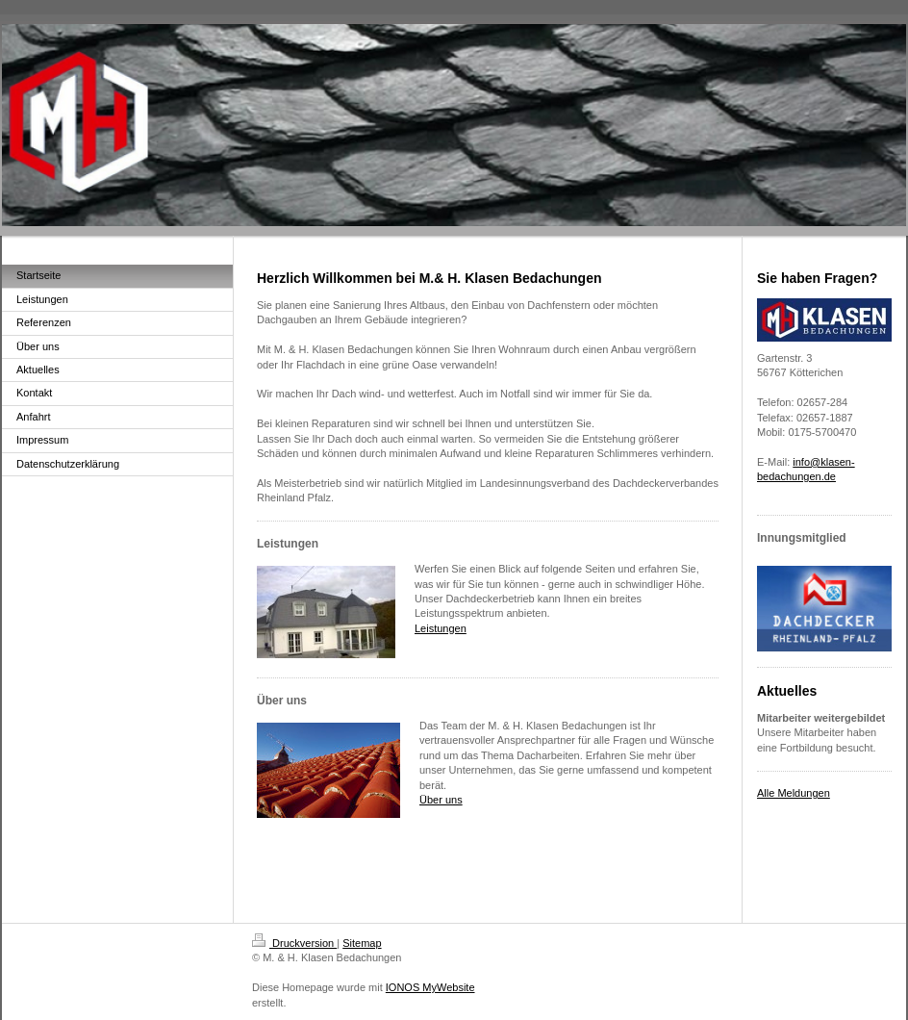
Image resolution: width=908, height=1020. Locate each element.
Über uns (441, 799)
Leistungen (441, 628)
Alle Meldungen (793, 793)
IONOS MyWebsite (430, 987)
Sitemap (361, 943)
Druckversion (294, 943)
